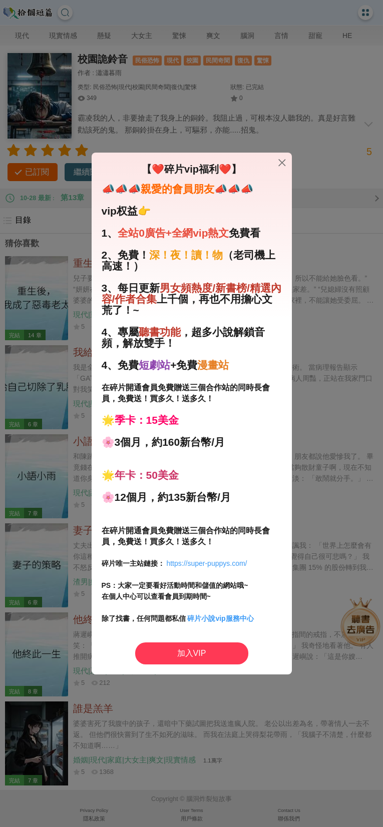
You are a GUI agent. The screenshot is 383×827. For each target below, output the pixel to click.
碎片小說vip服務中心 (220, 618)
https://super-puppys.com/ (206, 563)
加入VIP (191, 653)
